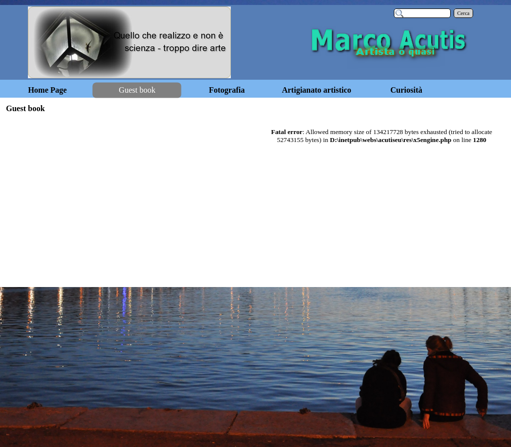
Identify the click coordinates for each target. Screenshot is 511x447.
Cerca (463, 13)
